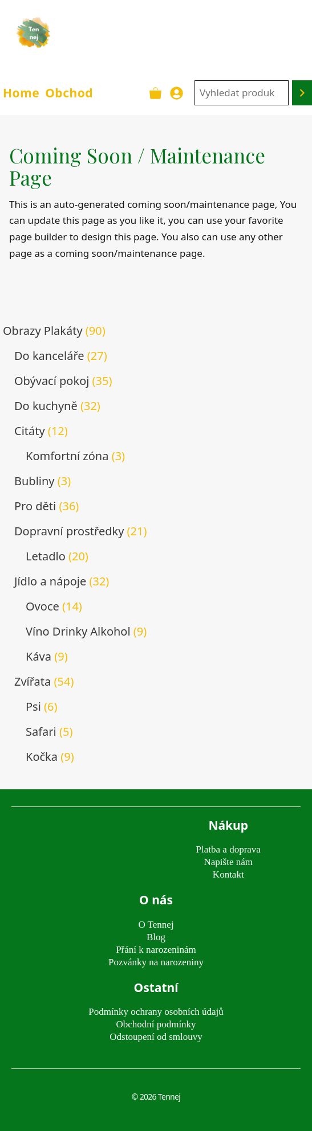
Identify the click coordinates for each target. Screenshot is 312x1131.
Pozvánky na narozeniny (156, 962)
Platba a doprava (228, 849)
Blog (156, 937)
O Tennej (155, 924)
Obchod (69, 93)
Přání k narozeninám (156, 949)
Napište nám (228, 862)
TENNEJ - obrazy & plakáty (183, 32)
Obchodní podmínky (156, 1024)
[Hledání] (302, 93)
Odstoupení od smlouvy (156, 1036)
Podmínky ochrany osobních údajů (156, 1011)
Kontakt (228, 874)
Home (21, 93)
